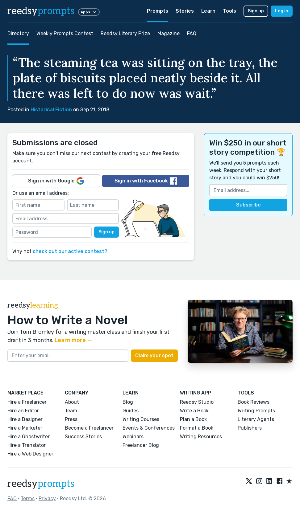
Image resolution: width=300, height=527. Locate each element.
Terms (28, 498)
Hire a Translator (26, 445)
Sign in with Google (56, 181)
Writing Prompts (256, 411)
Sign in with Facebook (146, 181)
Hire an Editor (23, 411)
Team (71, 411)
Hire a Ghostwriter (28, 436)
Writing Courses (141, 419)
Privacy (47, 498)
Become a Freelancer (89, 428)
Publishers (250, 428)
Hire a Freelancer (27, 402)
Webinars (133, 436)
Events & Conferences (149, 428)
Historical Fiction (51, 109)
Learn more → (74, 340)
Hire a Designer (25, 419)
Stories (185, 11)
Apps (89, 12)
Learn (208, 11)
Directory (18, 33)
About (72, 402)
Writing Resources (201, 436)
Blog (128, 402)
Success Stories (83, 436)
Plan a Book (193, 419)
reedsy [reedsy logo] (40, 11)
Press (71, 419)
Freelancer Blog (141, 445)
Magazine (168, 33)
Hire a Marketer (24, 428)
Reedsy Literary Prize (125, 33)
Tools (229, 11)
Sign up (256, 11)
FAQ (191, 33)
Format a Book (196, 428)
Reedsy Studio (197, 402)
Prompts (157, 11)
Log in (281, 11)
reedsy (40, 484)
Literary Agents (256, 419)
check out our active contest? (70, 251)
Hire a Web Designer (30, 454)
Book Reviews (253, 402)
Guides (131, 411)
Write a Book (194, 411)
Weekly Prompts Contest (64, 33)
